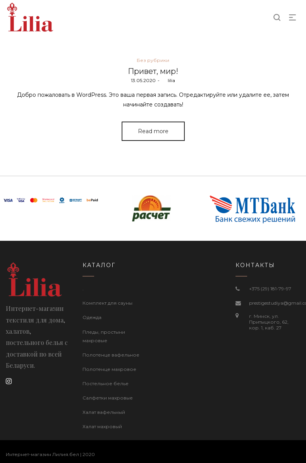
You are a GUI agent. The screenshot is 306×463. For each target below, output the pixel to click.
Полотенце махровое (109, 369)
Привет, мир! (153, 71)
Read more (153, 131)
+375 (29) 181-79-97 (270, 289)
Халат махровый (102, 426)
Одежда (92, 317)
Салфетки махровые (108, 398)
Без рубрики (153, 60)
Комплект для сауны (107, 303)
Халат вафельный (104, 412)
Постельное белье (106, 383)
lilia (168, 80)
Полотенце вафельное (111, 355)
